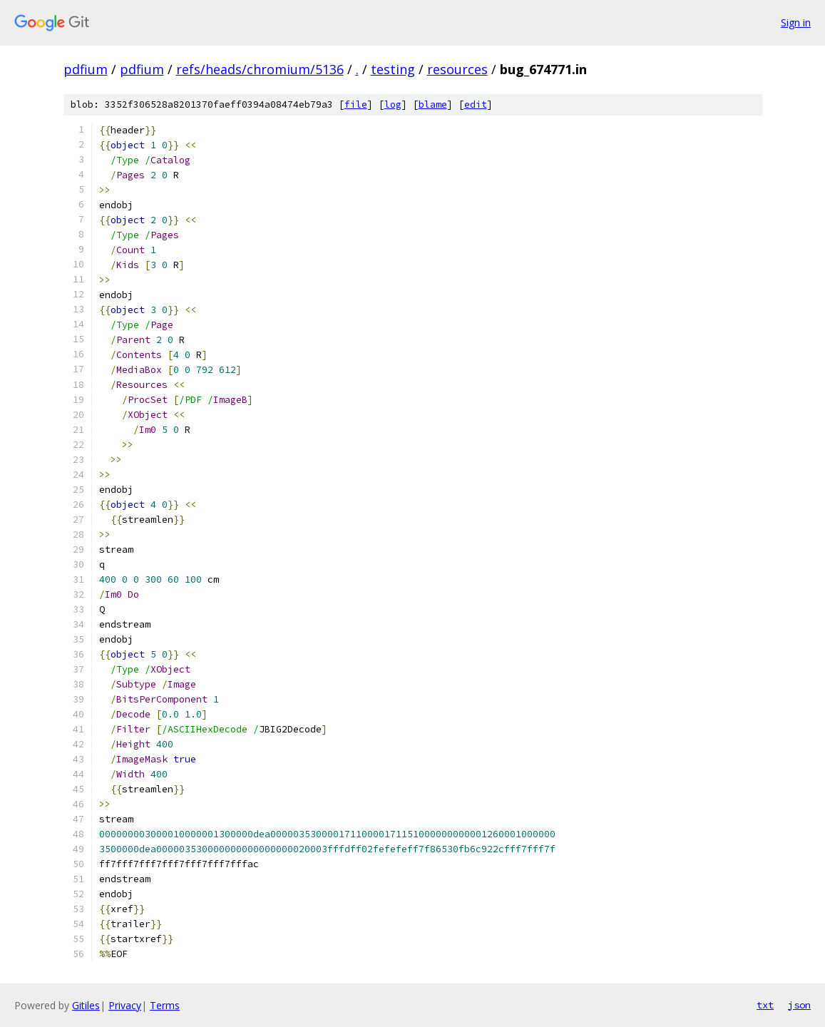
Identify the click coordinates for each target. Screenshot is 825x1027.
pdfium (85, 69)
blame (433, 104)
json (799, 1004)
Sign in (796, 22)
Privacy (124, 1005)
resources (457, 69)
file (355, 104)
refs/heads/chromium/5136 (260, 69)
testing (393, 69)
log (392, 104)
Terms (165, 1005)
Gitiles (86, 1005)
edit (475, 104)
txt (765, 1004)
